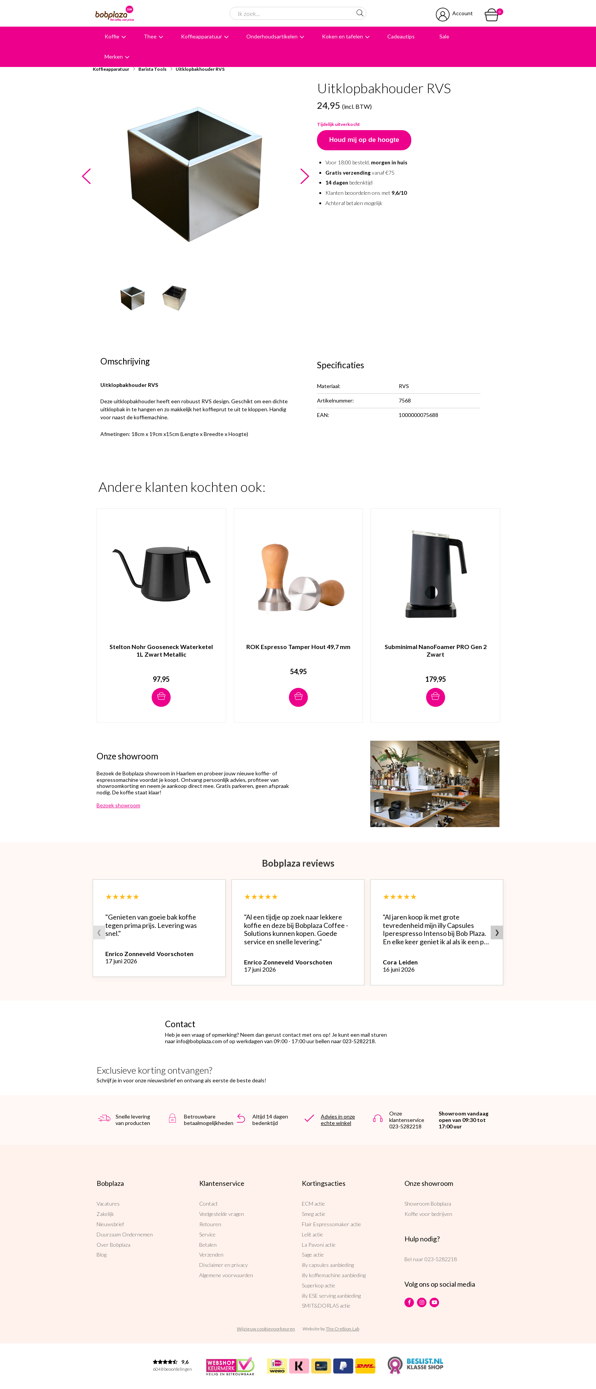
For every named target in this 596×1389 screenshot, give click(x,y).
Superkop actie (318, 1285)
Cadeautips (401, 36)
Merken (114, 56)
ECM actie (313, 1203)
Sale (444, 36)
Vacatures (108, 1203)
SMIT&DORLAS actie (326, 1305)
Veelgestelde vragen (221, 1214)
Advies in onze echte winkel (338, 1119)
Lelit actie (312, 1234)
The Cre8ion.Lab (342, 1329)
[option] (195, 175)
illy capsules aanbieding (328, 1265)
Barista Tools (152, 69)
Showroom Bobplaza (427, 1203)
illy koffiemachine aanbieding (334, 1275)
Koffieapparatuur (201, 36)
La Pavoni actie (319, 1244)
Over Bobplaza (113, 1244)
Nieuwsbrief (110, 1224)
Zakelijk (105, 1214)
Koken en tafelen (342, 36)
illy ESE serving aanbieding (331, 1295)
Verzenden (211, 1254)
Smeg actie (313, 1214)
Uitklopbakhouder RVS (200, 69)
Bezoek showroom (118, 805)
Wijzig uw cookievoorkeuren (266, 1329)
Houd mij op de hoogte (364, 139)
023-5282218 (441, 1259)
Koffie (112, 36)
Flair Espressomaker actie (331, 1224)
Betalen (208, 1244)
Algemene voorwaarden (226, 1275)
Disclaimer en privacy (223, 1265)
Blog (101, 1254)
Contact (208, 1203)
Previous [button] (86, 176)
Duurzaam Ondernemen (125, 1234)
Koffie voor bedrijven (428, 1214)
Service (207, 1234)
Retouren (210, 1224)
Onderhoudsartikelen (272, 36)
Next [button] (304, 176)
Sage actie (313, 1254)
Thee (150, 36)
